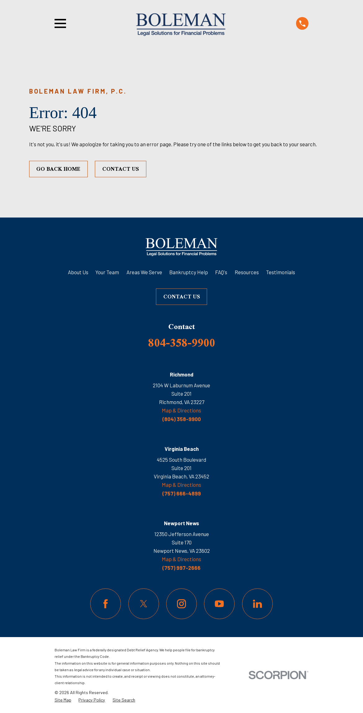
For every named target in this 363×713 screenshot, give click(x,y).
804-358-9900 (181, 342)
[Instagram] (181, 603)
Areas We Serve (144, 272)
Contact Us (120, 169)
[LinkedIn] (257, 603)
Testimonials (280, 272)
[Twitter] (143, 603)
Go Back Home (58, 169)
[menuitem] (63, 700)
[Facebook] (105, 603)
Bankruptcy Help (188, 272)
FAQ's (221, 272)
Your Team (107, 272)
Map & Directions (181, 410)
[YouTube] (219, 603)
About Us (78, 272)
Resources (247, 272)
